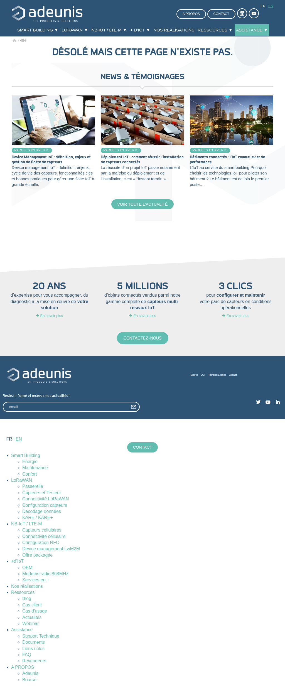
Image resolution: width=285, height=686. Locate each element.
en (270, 6)
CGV (203, 375)
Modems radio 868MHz (45, 573)
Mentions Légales (217, 375)
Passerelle (32, 486)
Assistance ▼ (252, 30)
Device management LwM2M (51, 548)
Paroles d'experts (32, 150)
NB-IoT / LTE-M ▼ (109, 30)
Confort (29, 474)
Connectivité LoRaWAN (45, 498)
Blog (26, 598)
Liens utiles (33, 648)
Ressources (23, 592)
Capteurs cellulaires (42, 530)
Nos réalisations (174, 30)
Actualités (31, 617)
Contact (221, 14)
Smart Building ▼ (37, 30)
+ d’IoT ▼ (140, 30)
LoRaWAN (21, 480)
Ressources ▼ (215, 30)
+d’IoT (17, 561)
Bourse (194, 375)
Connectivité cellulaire (44, 536)
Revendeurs (34, 660)
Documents (33, 642)
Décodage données (41, 511)
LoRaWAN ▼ (75, 30)
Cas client (32, 605)
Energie (30, 461)
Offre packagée (37, 555)
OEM (27, 567)
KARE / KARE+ (37, 517)
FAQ (26, 654)
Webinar (30, 623)
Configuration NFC (40, 542)
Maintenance (35, 467)
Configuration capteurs (44, 505)
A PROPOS (22, 667)
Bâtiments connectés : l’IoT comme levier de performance (227, 160)
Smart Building (25, 455)
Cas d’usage (34, 611)
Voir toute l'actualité (142, 204)
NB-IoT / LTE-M (26, 524)
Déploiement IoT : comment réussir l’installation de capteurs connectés (142, 160)
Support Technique (40, 636)
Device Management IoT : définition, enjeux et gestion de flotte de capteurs (51, 160)
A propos (191, 14)
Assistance (22, 629)
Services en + (35, 579)
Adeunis (30, 673)
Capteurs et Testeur (41, 492)
